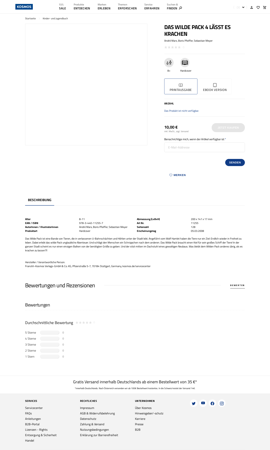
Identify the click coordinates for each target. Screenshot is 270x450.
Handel (29, 440)
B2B (137, 429)
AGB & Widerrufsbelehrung (97, 413)
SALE (62, 8)
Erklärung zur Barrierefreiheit (99, 435)
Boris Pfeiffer (185, 41)
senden (235, 162)
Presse (139, 424)
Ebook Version (215, 87)
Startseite (30, 18)
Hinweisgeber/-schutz (149, 413)
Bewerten (237, 285)
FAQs (28, 413)
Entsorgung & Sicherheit (41, 435)
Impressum (87, 408)
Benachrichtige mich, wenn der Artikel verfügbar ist (194, 139)
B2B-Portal (32, 424)
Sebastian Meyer (203, 41)
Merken (177, 175)
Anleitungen (33, 418)
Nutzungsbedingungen (94, 429)
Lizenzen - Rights (36, 429)
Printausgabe (181, 87)
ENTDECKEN (82, 8)
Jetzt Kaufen (228, 127)
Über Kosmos (143, 408)
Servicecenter (34, 408)
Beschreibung (39, 199)
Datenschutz (88, 418)
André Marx (170, 41)
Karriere (140, 418)
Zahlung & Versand (92, 424)
